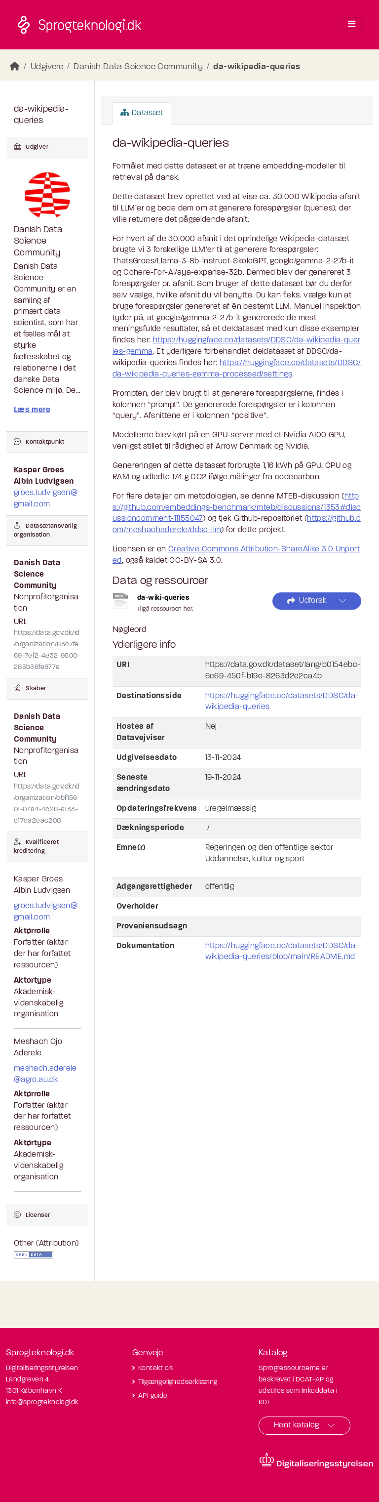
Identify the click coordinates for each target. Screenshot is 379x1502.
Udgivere (47, 67)
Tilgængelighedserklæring (178, 1382)
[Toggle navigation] (351, 24)
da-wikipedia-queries (256, 67)
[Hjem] (15, 67)
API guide (153, 1396)
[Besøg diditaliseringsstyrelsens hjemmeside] (316, 1460)
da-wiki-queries (163, 598)
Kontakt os (155, 1368)
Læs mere (32, 410)
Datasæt (141, 112)
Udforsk (307, 601)
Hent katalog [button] (296, 1425)
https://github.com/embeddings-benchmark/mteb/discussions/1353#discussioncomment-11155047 (237, 508)
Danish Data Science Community (138, 67)
